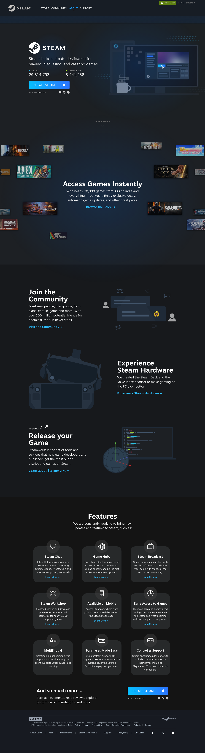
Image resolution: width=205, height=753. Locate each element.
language (189, 3)
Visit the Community (44, 327)
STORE (45, 8)
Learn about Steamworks (48, 470)
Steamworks (66, 732)
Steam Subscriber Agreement (118, 725)
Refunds (137, 725)
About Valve (36, 732)
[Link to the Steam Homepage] (22, 10)
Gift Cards (139, 732)
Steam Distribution (88, 732)
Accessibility (97, 725)
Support (107, 732)
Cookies (147, 725)
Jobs (51, 732)
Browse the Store (99, 207)
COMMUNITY (59, 8)
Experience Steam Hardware (138, 393)
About (73, 8)
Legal (86, 725)
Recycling (123, 732)
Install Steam (44, 85)
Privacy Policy (74, 725)
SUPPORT (86, 8)
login (180, 3)
